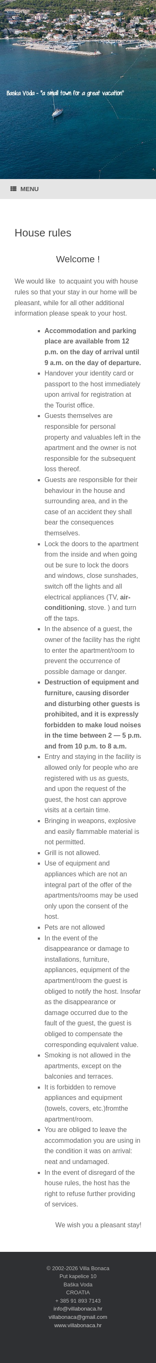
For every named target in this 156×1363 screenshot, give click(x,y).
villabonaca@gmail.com (78, 1317)
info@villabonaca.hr (78, 1309)
